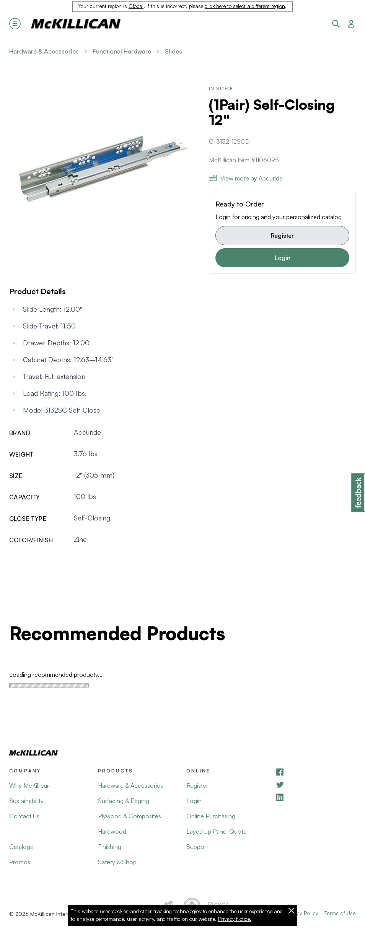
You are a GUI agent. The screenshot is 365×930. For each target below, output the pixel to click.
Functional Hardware (122, 51)
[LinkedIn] (315, 797)
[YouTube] (315, 784)
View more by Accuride (246, 178)
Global (136, 6)
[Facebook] (315, 772)
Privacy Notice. (234, 919)
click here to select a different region (245, 6)
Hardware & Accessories (44, 51)
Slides (173, 51)
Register (282, 235)
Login (282, 258)
